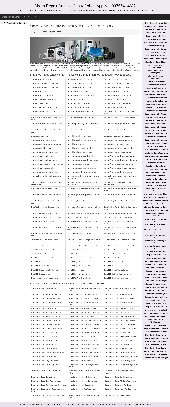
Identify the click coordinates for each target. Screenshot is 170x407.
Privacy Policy (39, 404)
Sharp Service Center (11, 17)
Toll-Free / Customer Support (14, 23)
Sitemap (22, 404)
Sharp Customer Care (31, 17)
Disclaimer (29, 404)
